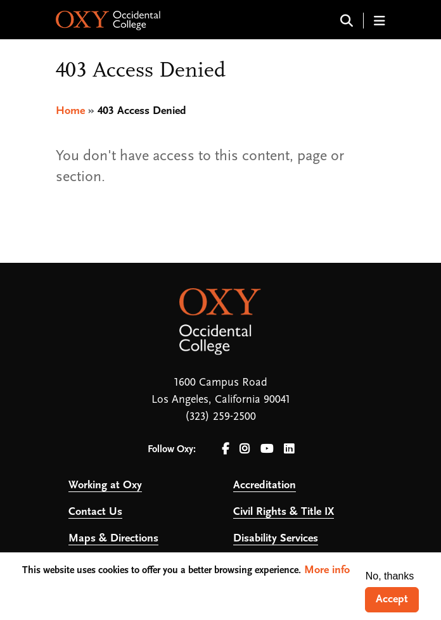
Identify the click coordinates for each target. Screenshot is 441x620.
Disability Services (275, 539)
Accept (392, 599)
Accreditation (264, 485)
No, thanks (390, 576)
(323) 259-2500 (220, 417)
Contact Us (95, 512)
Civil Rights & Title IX (283, 512)
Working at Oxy (105, 485)
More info (327, 570)
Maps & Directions (113, 539)
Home (70, 111)
